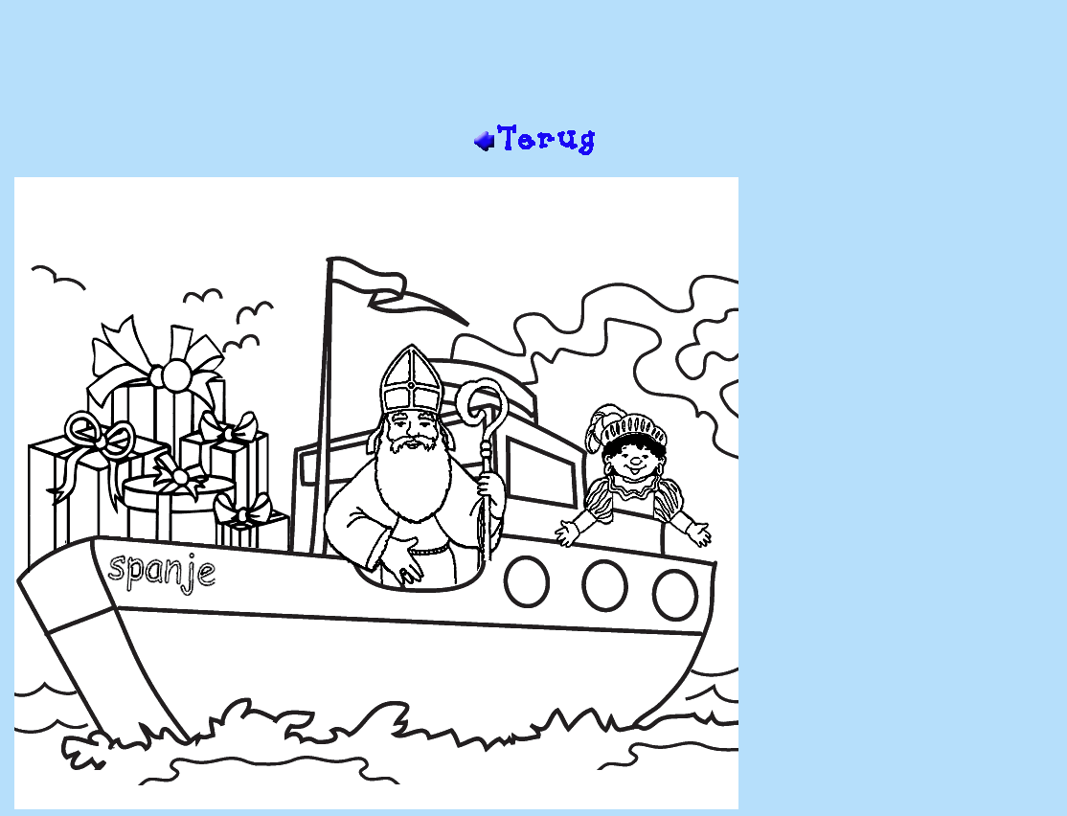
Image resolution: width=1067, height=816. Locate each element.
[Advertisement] (533, 60)
